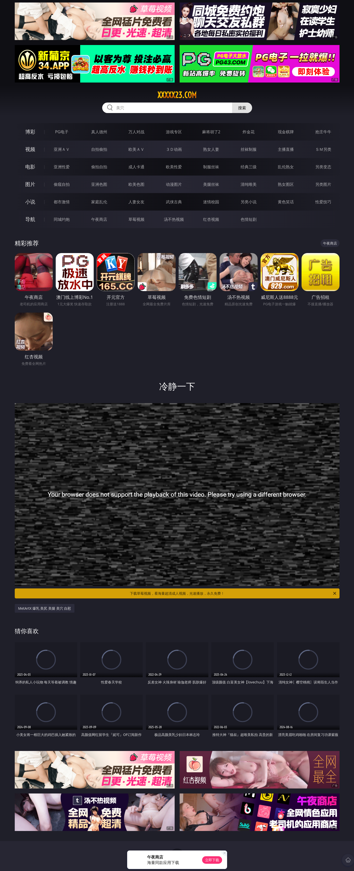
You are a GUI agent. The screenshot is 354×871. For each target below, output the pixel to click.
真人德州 (99, 132)
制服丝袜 (211, 167)
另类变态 (323, 167)
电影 (30, 166)
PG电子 (61, 132)
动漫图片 (174, 184)
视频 (30, 149)
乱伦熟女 (286, 167)
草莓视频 (136, 219)
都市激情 (62, 202)
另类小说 (249, 202)
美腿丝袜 (211, 184)
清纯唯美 (249, 184)
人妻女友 (136, 202)
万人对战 (136, 132)
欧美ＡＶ (136, 149)
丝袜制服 (249, 149)
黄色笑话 (286, 202)
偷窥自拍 (62, 184)
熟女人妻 (211, 149)
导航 (30, 219)
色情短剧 (249, 219)
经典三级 (249, 167)
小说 (30, 201)
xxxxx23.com (177, 95)
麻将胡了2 (211, 132)
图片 (30, 184)
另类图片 (323, 184)
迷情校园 (211, 202)
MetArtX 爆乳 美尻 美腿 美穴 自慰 (44, 608)
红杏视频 (211, 219)
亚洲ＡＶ (62, 149)
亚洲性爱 (62, 167)
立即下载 (212, 859)
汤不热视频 (174, 219)
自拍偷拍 (99, 149)
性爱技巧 (323, 202)
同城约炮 (62, 219)
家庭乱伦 (99, 202)
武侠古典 (174, 202)
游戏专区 (174, 132)
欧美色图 (136, 184)
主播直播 (286, 149)
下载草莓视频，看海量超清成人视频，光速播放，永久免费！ (233, 593)
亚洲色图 (99, 184)
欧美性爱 (174, 167)
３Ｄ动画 (174, 149)
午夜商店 (99, 219)
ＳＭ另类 (323, 149)
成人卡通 (136, 167)
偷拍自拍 (99, 167)
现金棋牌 (286, 132)
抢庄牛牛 (323, 132)
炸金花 (249, 132)
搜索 (242, 108)
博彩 (30, 131)
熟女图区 (286, 184)
